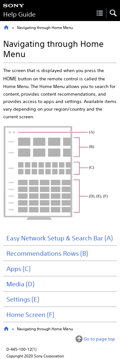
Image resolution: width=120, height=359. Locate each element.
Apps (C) (18, 268)
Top (6, 28)
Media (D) (20, 283)
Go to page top (99, 338)
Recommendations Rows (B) (47, 253)
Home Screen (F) (30, 314)
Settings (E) (22, 299)
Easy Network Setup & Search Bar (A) (59, 237)
